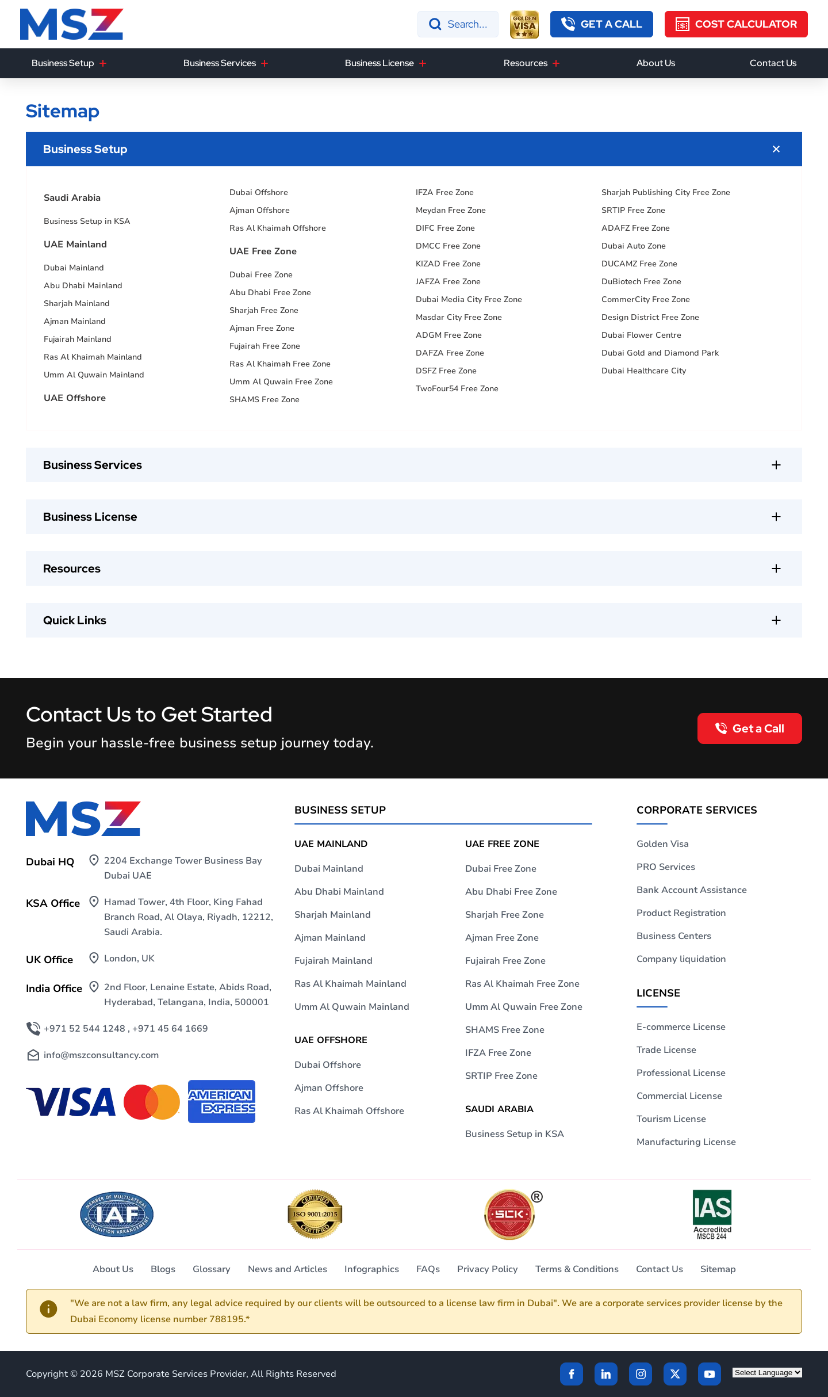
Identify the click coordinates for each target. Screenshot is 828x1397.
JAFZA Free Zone (448, 281)
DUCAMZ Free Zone (639, 263)
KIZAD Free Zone (448, 263)
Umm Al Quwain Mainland (94, 374)
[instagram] (640, 1373)
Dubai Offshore (258, 192)
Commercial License (679, 1096)
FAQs (428, 1269)
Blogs (163, 1269)
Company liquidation (681, 959)
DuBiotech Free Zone (641, 281)
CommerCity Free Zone (645, 299)
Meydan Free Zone (451, 210)
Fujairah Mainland (78, 339)
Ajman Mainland (75, 321)
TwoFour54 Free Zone (457, 388)
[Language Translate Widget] (767, 1372)
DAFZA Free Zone (450, 353)
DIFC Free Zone (445, 228)
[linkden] (606, 1373)
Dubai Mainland (74, 267)
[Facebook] (571, 1373)
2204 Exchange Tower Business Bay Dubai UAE (183, 868)
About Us (656, 63)
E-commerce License (681, 1027)
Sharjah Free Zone (263, 310)
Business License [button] (379, 63)
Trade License (666, 1050)
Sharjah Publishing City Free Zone (665, 192)
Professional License (681, 1073)
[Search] (458, 24)
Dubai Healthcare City (643, 370)
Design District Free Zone (650, 317)
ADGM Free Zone (449, 335)
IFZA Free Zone (445, 192)
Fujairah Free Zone (264, 346)
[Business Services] (264, 63)
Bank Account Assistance (692, 890)
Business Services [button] (219, 63)
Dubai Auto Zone (633, 246)
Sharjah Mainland (77, 303)
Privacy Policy (487, 1269)
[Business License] (422, 63)
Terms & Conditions (577, 1269)
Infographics (371, 1269)
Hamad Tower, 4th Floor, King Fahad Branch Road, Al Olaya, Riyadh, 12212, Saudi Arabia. (188, 917)
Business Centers (674, 936)
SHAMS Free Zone (264, 399)
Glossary (212, 1269)
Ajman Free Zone (261, 328)
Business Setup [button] (63, 63)
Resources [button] (525, 63)
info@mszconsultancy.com (101, 1055)
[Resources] (556, 63)
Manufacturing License (686, 1142)
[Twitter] (675, 1373)
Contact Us (773, 63)
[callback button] (601, 24)
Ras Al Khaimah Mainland (93, 357)
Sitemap (718, 1269)
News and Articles (287, 1269)
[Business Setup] (103, 63)
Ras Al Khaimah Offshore (277, 228)
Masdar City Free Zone (459, 317)
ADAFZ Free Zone (635, 228)
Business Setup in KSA (87, 221)
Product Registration (681, 913)
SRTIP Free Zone (633, 210)
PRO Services (666, 867)
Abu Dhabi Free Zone (270, 292)
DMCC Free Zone (448, 246)
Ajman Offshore (259, 210)
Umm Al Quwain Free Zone (281, 381)
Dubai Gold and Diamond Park (660, 353)
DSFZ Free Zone (446, 370)
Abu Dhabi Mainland (83, 285)
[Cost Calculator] (736, 24)
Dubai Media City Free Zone (469, 299)
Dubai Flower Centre (641, 335)
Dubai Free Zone (261, 274)
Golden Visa (663, 844)
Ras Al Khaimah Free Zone (280, 363)
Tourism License (671, 1119)
